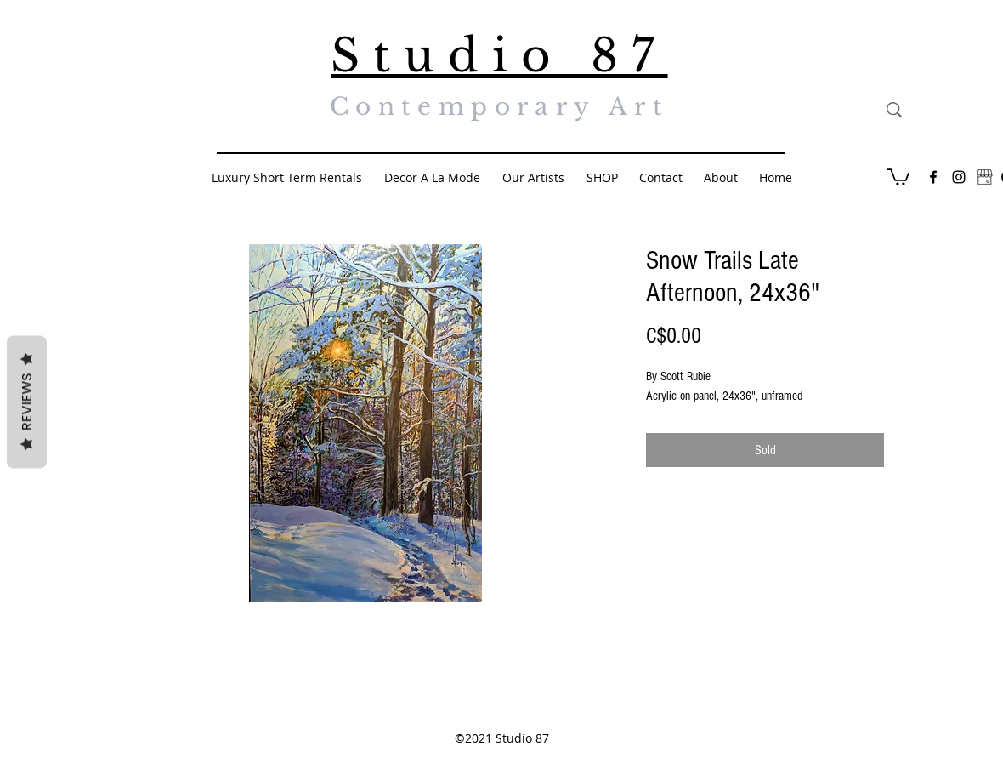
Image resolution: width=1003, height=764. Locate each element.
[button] (898, 176)
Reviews (27, 402)
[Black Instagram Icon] (958, 176)
